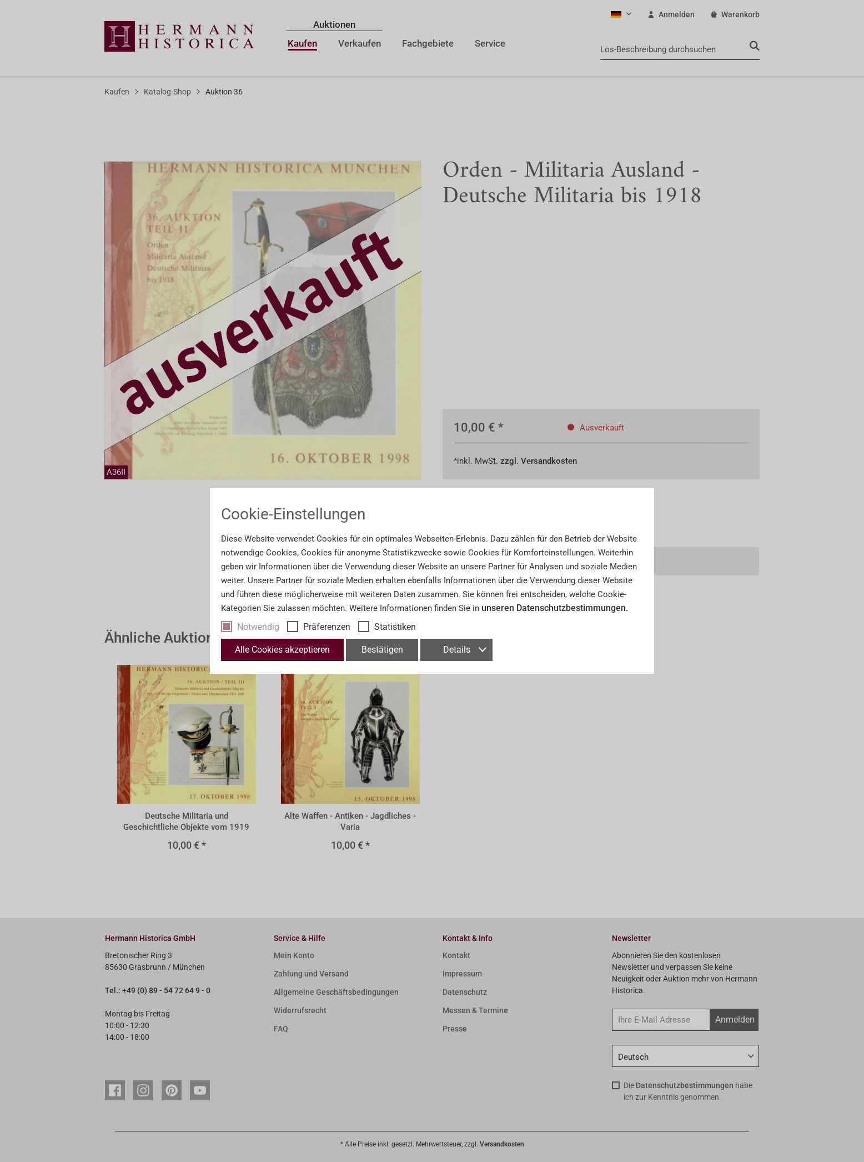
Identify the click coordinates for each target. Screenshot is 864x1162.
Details (464, 649)
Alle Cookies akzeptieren (282, 649)
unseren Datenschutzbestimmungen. (554, 608)
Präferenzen (326, 627)
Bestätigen (382, 649)
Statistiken (395, 627)
